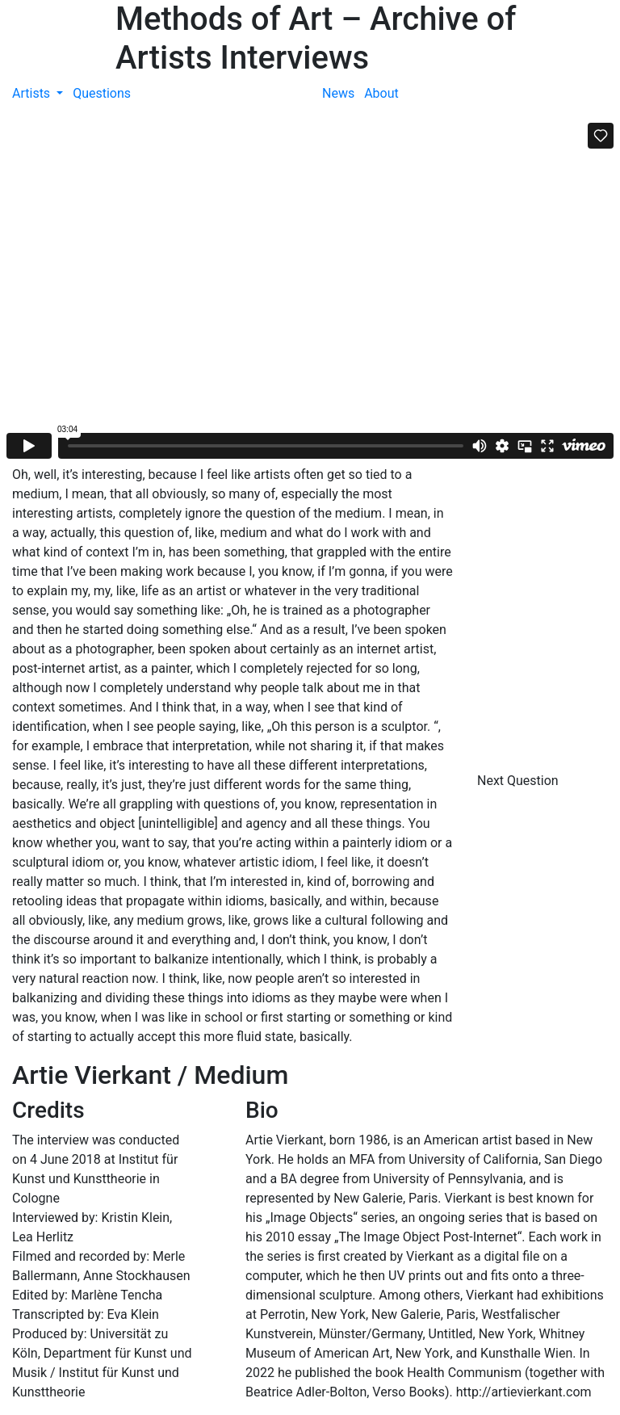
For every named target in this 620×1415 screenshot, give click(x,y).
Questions (102, 93)
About (381, 93)
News (338, 93)
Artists (32, 93)
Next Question (519, 780)
